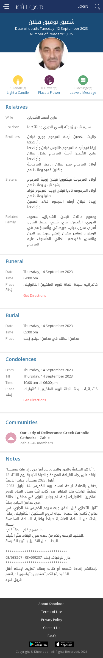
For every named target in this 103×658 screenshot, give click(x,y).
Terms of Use (51, 611)
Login (83, 6)
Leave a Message (83, 92)
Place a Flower (49, 92)
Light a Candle (18, 92)
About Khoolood (51, 603)
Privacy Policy (51, 619)
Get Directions (34, 295)
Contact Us (51, 627)
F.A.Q (52, 635)
